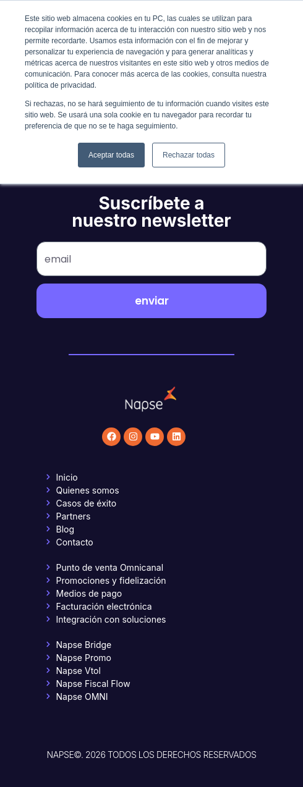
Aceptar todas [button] (111, 155)
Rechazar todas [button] (189, 155)
